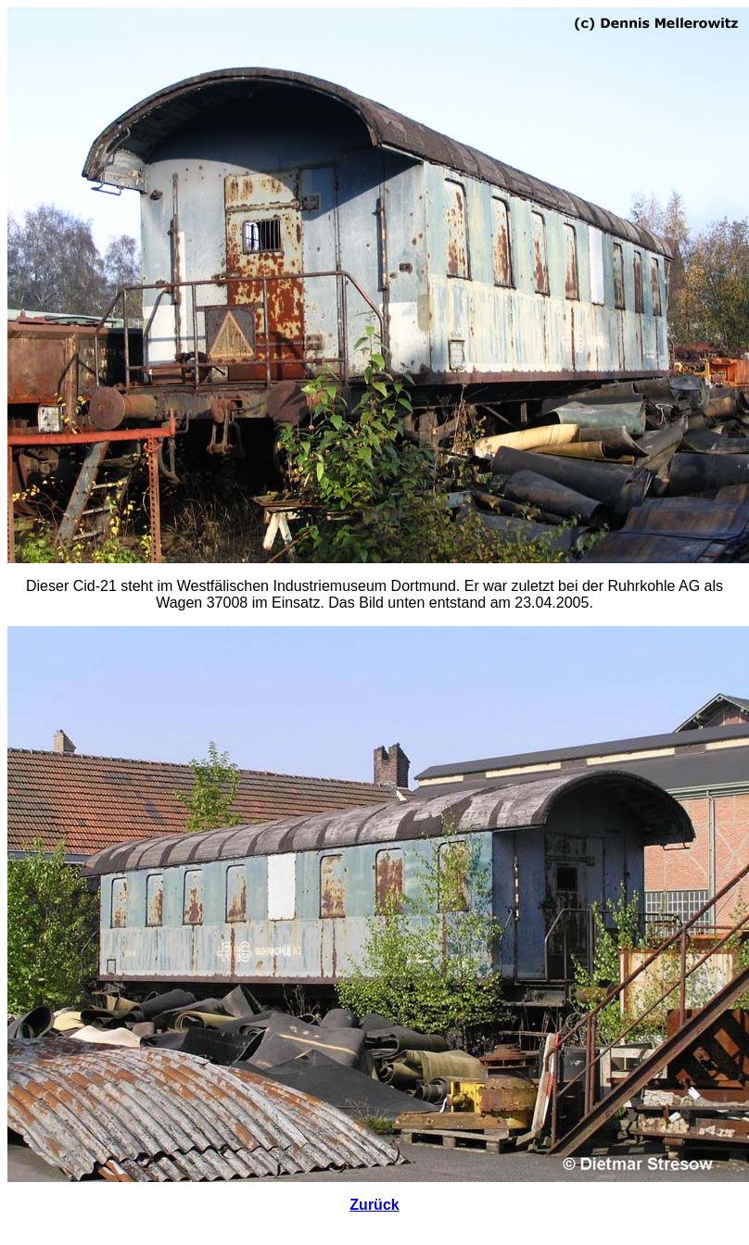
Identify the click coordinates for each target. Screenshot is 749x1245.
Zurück (374, 1205)
